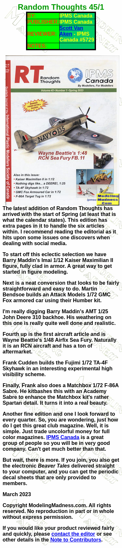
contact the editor (73, 534)
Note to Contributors (75, 539)
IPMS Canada (62, 437)
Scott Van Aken (71, 31)
